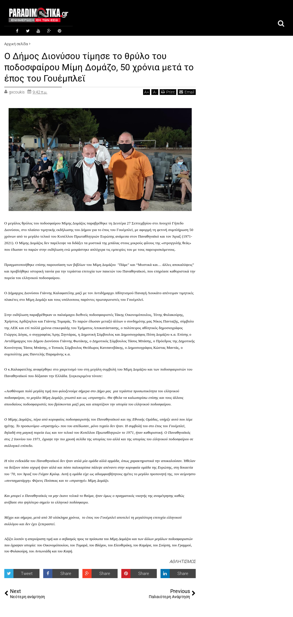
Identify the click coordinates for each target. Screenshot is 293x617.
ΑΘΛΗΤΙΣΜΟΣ (182, 560)
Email (186, 91)
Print (168, 91)
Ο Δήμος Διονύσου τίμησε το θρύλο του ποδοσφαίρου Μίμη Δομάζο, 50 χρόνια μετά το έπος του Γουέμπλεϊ (94, 66)
